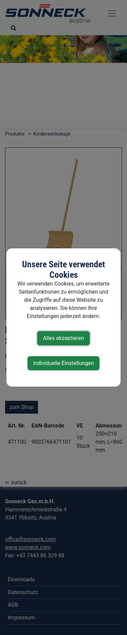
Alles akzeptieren (63, 338)
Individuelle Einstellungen (63, 363)
